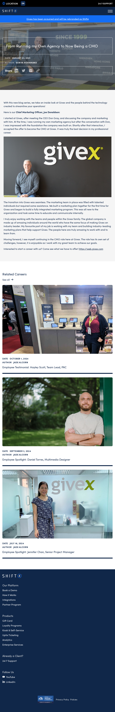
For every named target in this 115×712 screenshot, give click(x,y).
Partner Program (11, 604)
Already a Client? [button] (12, 656)
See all (6, 279)
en (23, 3)
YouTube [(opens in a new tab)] (10, 676)
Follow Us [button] (8, 672)
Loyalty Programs (12, 625)
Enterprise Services (12, 644)
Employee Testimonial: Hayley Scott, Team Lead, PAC (34, 367)
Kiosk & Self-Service (13, 630)
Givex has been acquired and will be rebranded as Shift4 (58, 18)
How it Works (9, 595)
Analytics (7, 639)
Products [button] (7, 616)
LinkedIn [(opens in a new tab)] (10, 681)
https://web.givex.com (91, 248)
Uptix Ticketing (10, 635)
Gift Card (7, 620)
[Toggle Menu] (110, 11)
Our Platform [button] (10, 585)
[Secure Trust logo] (45, 700)
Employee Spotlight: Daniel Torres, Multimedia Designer (36, 459)
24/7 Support (105, 3)
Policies (73, 699)
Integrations (9, 599)
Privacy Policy (62, 699)
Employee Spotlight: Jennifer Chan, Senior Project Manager (38, 552)
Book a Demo (9, 590)
